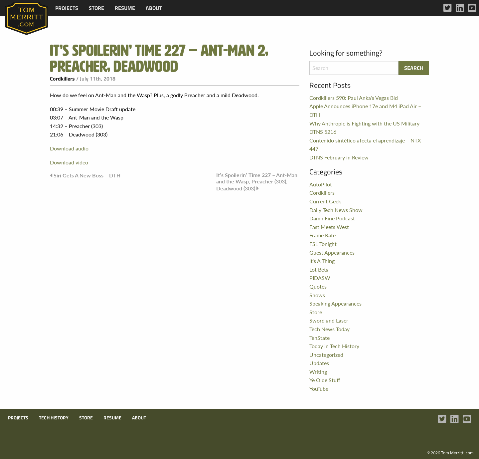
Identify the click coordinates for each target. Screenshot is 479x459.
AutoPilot (320, 184)
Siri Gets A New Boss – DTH (87, 175)
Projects (66, 8)
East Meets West (329, 227)
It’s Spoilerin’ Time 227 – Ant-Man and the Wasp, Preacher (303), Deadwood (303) (256, 181)
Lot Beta (319, 269)
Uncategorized (326, 354)
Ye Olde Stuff (324, 380)
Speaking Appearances (335, 303)
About (154, 8)
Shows (317, 295)
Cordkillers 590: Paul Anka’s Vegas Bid (353, 98)
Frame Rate (322, 235)
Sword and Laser (328, 320)
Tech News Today (329, 329)
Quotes (318, 286)
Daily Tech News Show (336, 210)
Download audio (69, 148)
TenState (319, 338)
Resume (125, 8)
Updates (319, 363)
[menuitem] (66, 8)
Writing (318, 371)
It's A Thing (322, 261)
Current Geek (325, 201)
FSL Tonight (323, 244)
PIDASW (319, 278)
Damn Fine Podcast (332, 218)
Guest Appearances (332, 252)
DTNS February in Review (339, 157)
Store (96, 8)
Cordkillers (62, 79)
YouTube (318, 388)
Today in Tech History (334, 346)
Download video (69, 162)
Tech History (54, 417)
